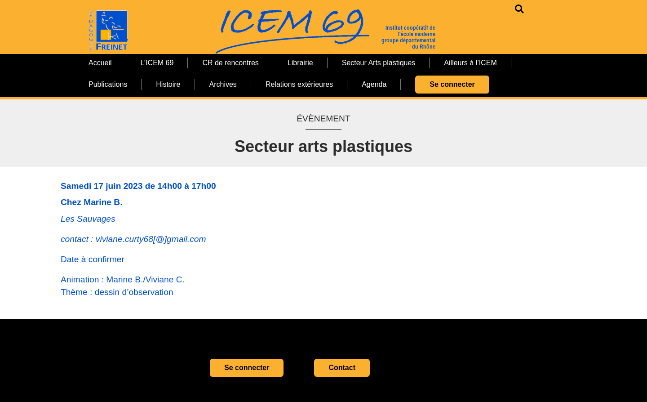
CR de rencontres (230, 63)
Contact (341, 367)
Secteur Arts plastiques (379, 63)
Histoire (168, 84)
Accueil (100, 63)
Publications (108, 84)
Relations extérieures (299, 84)
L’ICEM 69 (157, 63)
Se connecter (452, 84)
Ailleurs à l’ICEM (470, 63)
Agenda (374, 84)
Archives (223, 84)
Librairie (300, 63)
